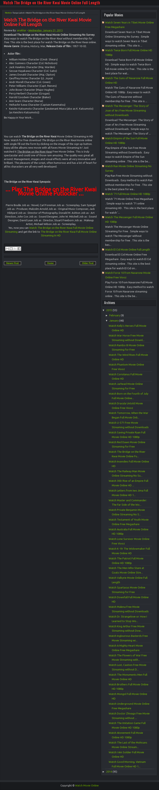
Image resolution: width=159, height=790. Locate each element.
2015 (109, 310)
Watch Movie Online (87, 785)
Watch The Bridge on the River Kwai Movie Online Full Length (51, 2)
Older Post (88, 263)
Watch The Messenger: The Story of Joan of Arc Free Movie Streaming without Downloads (127, 110)
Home (8, 13)
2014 (109, 771)
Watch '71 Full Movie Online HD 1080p (127, 193)
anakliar (21, 30)
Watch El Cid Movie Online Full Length (127, 249)
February (115, 315)
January (114, 320)
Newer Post (12, 263)
